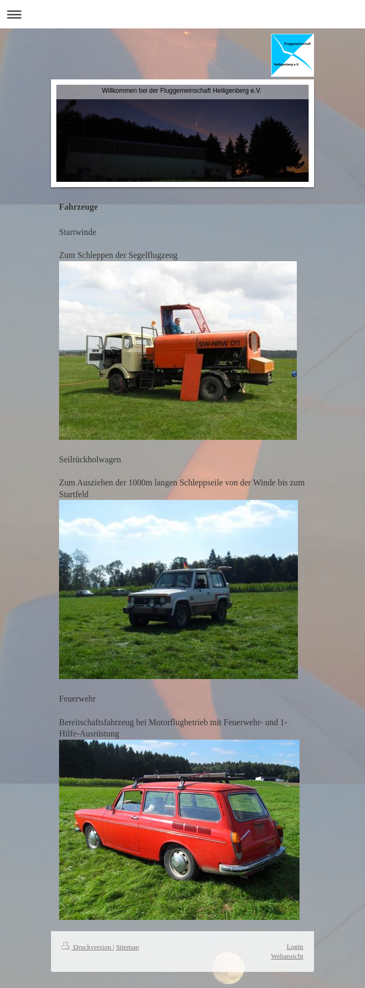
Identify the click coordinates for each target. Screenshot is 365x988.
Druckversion (87, 947)
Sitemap (127, 947)
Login (295, 946)
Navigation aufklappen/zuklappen (182, 14)
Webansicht (287, 956)
